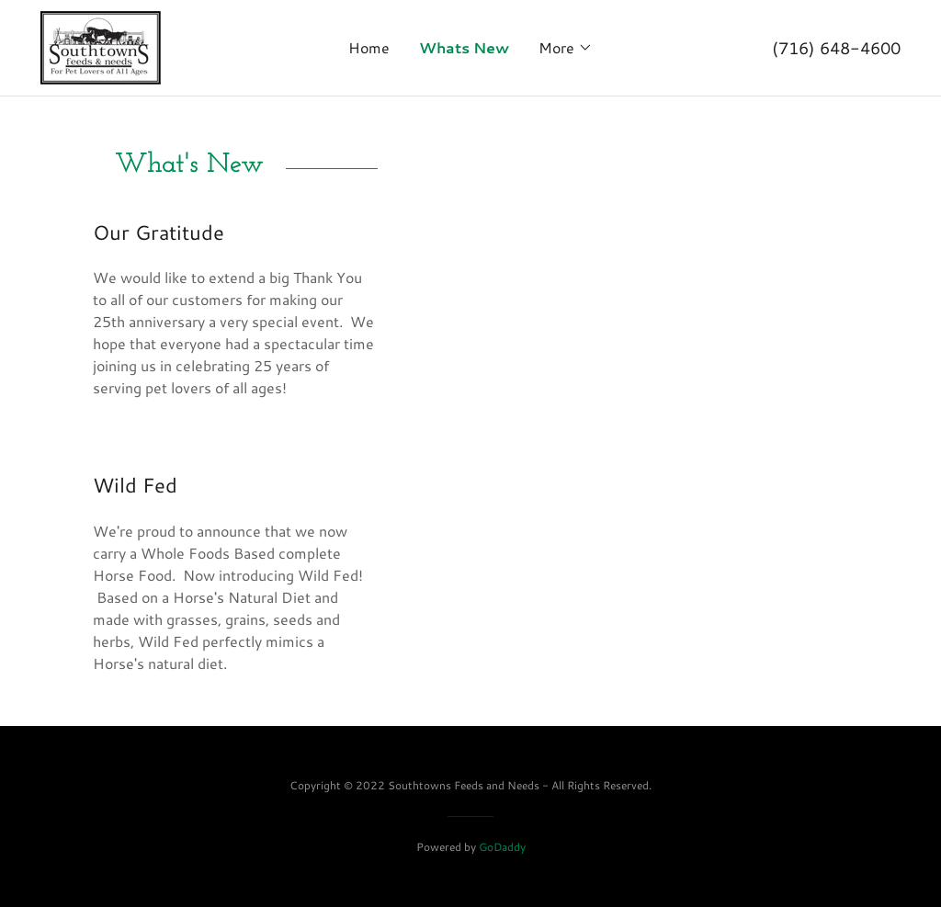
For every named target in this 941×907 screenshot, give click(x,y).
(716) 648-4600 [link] (836, 48)
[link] (100, 45)
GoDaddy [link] (502, 847)
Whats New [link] (464, 47)
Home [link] (369, 47)
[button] (566, 48)
